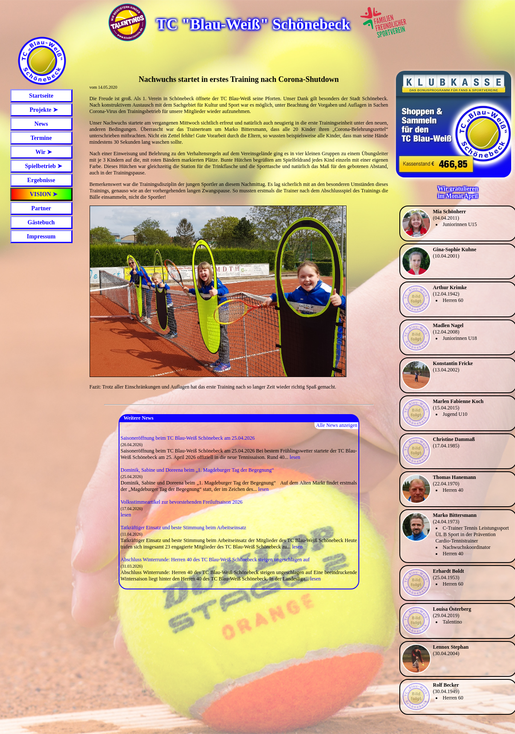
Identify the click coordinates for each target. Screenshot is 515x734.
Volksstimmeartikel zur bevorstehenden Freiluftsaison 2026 (182, 502)
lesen (295, 457)
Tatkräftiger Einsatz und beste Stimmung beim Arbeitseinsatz (183, 528)
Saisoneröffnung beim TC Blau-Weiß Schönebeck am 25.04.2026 (188, 438)
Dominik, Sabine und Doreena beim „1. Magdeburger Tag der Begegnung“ (197, 470)
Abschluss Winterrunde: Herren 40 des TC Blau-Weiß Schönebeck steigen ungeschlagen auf (215, 560)
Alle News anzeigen (337, 425)
